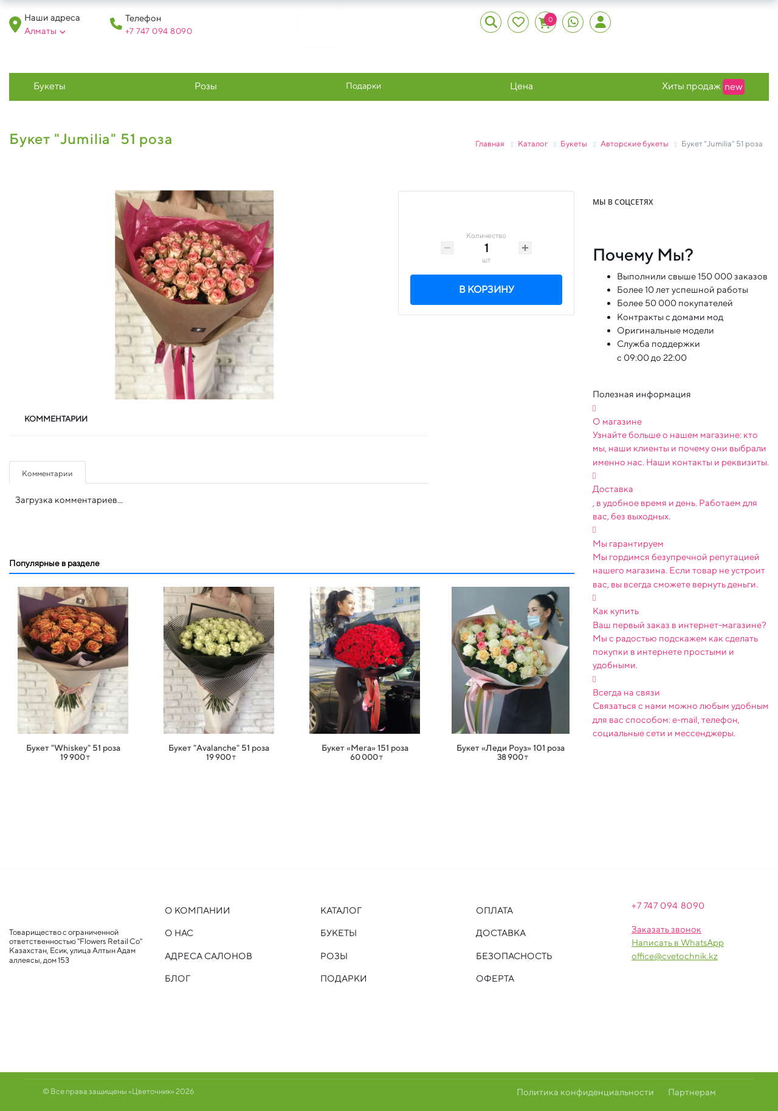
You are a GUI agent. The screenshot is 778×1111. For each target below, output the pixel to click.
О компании (197, 910)
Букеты (49, 86)
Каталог (341, 910)
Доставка (501, 933)
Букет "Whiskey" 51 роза (73, 748)
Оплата (494, 910)
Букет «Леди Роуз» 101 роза (510, 748)
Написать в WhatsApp (678, 942)
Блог (177, 978)
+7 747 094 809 (156, 31)
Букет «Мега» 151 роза (365, 748)
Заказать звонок (666, 929)
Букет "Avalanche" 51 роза (218, 748)
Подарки (363, 85)
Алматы (45, 31)
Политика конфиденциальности (585, 1092)
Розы (205, 86)
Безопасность (514, 956)
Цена (521, 86)
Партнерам (692, 1092)
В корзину (486, 290)
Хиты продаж (703, 87)
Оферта (495, 978)
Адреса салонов (208, 956)
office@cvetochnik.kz (675, 956)
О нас (179, 933)
